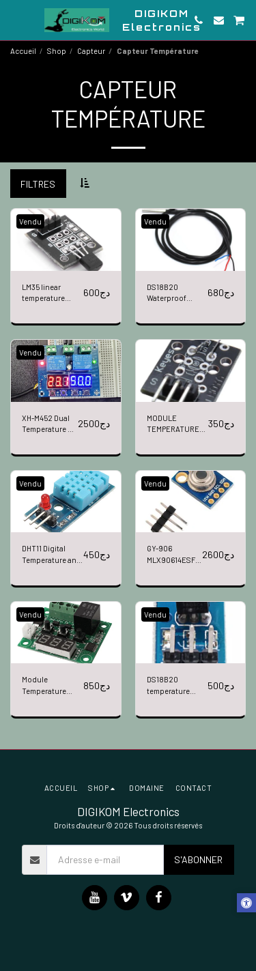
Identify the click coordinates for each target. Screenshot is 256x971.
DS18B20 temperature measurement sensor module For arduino (172, 686)
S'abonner (198, 859)
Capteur (91, 50)
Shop (56, 50)
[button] (15, 20)
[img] (66, 239)
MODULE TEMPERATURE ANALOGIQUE (173, 425)
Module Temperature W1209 (44, 686)
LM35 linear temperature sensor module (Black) (47, 293)
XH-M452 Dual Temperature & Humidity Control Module (49, 425)
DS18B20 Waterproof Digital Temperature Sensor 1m (169, 293)
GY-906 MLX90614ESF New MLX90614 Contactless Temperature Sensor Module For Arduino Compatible (173, 555)
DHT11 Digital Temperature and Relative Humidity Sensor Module (51, 555)
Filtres (37, 184)
